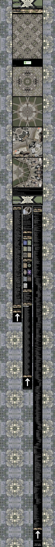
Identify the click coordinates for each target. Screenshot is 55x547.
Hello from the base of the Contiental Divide (18, 302)
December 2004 (27, 360)
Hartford (37, 301)
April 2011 (26, 321)
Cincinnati (37, 390)
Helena (37, 372)
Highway (35, 267)
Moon (37, 402)
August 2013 (26, 317)
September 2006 (27, 349)
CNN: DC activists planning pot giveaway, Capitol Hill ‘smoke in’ (18, 235)
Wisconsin (36, 419)
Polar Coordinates (38, 502)
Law (34, 274)
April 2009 (26, 333)
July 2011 (26, 319)
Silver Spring (38, 360)
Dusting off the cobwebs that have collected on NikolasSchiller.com (17, 266)
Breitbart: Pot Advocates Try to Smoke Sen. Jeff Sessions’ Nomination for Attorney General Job (18, 245)
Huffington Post (37, 464)
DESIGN (28, 8)
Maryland (36, 356)
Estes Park (37, 299)
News (35, 453)
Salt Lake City (38, 412)
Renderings (25, 189)
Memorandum (36, 447)
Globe (37, 500)
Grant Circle (38, 313)
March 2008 (26, 340)
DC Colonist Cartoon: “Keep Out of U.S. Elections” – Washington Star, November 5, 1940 (17, 291)
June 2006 (26, 351)
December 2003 (27, 366)
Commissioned (36, 241)
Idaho (35, 345)
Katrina (37, 521)
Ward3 (37, 330)
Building (35, 234)
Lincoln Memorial (39, 319)
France (39, 426)
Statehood (36, 249)
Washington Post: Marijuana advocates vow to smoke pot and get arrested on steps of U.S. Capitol (18, 233)
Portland (37, 392)
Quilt (23, 189)
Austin (37, 406)
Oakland (37, 291)
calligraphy (35, 235)
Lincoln (37, 373)
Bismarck (37, 389)
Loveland (37, 300)
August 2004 (26, 362)
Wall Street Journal (37, 479)
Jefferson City (38, 368)
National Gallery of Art (40, 320)
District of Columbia (29, 204)
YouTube (35, 526)
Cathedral (37, 304)
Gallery (35, 257)
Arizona (36, 280)
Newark (37, 376)
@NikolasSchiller (38, 207)
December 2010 (27, 323)
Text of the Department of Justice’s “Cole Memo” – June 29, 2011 (18, 285)
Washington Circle (38, 333)
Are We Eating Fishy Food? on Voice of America (17, 276)
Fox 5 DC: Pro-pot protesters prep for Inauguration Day (17, 242)
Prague (37, 436)
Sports (35, 507)
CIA (36, 415)
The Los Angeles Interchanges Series (26, 293)
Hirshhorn (39, 317)
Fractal (36, 494)
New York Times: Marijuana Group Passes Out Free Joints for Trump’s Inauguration (18, 240)
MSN (34, 450)
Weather (35, 519)
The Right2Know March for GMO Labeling (18, 280)
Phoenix (37, 281)
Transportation (36, 514)
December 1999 (27, 374)
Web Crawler (36, 523)
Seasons (35, 505)
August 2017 (26, 309)
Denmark (39, 424)
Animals (35, 221)
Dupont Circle (38, 308)
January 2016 (26, 313)
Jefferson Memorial (39, 318)
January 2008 (26, 341)
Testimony (35, 512)
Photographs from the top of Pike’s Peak (18, 301)
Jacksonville (38, 339)
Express (37, 484)
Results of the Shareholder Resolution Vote (18, 271)
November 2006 (27, 348)
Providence (37, 397)
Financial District (39, 294)
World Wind (35, 525)
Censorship (35, 238)
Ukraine (37, 443)
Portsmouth (38, 375)
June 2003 (26, 369)
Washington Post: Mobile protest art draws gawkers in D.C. (18, 279)
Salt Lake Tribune (37, 474)
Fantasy (35, 253)
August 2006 (26, 350)
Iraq (37, 431)
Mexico (37, 433)
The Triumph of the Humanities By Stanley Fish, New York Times (18, 299)
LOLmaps (25, 296)
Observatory (38, 324)
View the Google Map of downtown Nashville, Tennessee (21, 59)
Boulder (37, 298)
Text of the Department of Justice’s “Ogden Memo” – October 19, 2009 (18, 287)
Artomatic (35, 227)
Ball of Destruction (27, 298)
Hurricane (36, 520)
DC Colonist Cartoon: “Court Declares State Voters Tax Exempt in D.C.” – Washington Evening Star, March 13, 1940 (18, 282)
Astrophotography (36, 228)
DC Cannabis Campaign (38, 214)
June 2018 (26, 307)
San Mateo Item (37, 475)
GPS (34, 264)
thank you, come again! (37, 544)
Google (35, 260)
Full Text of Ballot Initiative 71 (17, 272)
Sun (36, 403)
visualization (36, 518)
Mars (37, 401)
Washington (36, 417)
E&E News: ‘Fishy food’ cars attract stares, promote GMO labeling (18, 277)
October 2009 (26, 330)
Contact (40, 204)
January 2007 (26, 347)
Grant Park (39, 347)
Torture (35, 513)
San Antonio (38, 409)
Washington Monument (39, 321)
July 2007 (26, 344)
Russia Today (37, 473)
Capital (15, 189)
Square (37, 503)
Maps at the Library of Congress (27, 300)
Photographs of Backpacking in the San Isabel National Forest (18, 303)
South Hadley (38, 362)
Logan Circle (38, 316)
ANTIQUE (26, 8)
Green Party (35, 266)
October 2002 (26, 373)
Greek (35, 265)
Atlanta (37, 343)
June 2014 (26, 315)
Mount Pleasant (38, 323)
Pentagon (37, 416)
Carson (39, 285)
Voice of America (37, 478)
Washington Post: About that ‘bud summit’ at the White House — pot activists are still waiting (18, 258)
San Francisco (38, 293)
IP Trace (35, 273)
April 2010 (26, 327)
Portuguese (35, 490)
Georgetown (38, 310)
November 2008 (27, 336)
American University (37, 303)
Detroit (37, 363)
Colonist (24, 204)
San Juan (37, 396)
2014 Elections (36, 213)
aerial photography (36, 220)
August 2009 (26, 331)
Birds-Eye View (36, 232)
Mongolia (37, 434)
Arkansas (36, 282)
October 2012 (26, 318)
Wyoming (36, 444)
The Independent (37, 476)
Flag (34, 255)
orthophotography (36, 488)
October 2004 (26, 361)
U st (37, 328)
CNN (35, 458)
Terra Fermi (25, 294)
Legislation (36, 247)
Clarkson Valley (38, 367)
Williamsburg (41, 380)
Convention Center (39, 307)
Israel (37, 432)
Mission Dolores (39, 296)
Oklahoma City (38, 391)
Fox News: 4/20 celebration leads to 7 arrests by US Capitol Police (18, 229)
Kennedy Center (38, 315)
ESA (34, 252)
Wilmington (38, 338)
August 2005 (26, 356)
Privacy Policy (33, 204)
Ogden (37, 411)
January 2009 (26, 335)
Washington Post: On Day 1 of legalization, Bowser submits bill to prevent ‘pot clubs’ (18, 264)
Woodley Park (38, 336)
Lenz (35, 495)
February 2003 (27, 371)
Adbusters (35, 219)
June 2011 (26, 320)
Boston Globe (37, 457)
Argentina (39, 439)
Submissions (36, 511)
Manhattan (39, 381)
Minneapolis (38, 364)
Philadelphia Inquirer (38, 472)
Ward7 (37, 332)
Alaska (36, 279)
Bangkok (37, 410)
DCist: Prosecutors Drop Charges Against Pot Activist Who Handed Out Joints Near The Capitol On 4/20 (18, 222)
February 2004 (27, 365)
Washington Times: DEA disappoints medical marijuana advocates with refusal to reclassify (18, 253)
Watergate (37, 335)
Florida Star (36, 461)
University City (38, 371)
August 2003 (26, 368)
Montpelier (37, 413)
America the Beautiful (18, 300)
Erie (37, 394)
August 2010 (26, 325)
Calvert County (38, 358)
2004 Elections (36, 212)
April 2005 (26, 358)
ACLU (35, 216)
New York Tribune (37, 468)
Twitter (35, 515)
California (36, 283)
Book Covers (36, 233)
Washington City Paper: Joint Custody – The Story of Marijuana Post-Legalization (18, 220)
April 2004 (26, 364)
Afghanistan (38, 421)
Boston (37, 361)
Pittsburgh (37, 395)
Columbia (37, 398)
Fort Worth (37, 408)
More (37, 501)
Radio (35, 492)
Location (19, 189)
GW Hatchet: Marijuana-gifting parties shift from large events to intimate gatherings (18, 215)
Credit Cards (36, 243)
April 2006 (26, 352)
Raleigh (37, 388)
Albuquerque (38, 377)
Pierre (37, 399)
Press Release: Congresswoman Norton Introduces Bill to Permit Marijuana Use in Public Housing (18, 211)
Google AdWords (36, 261)
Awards (35, 229)
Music (35, 451)
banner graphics (36, 230)
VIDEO (30, 8)
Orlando (37, 340)
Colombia (39, 441)
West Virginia (37, 418)
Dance (35, 245)
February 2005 (27, 359)
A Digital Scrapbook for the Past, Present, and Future (35, 6)
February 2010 (27, 328)
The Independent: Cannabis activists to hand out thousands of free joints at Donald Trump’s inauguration (18, 250)
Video (35, 517)
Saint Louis (38, 370)
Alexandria (37, 414)
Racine (37, 420)
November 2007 (27, 342)
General (35, 258)
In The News (36, 271)
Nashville (22, 189)
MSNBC (36, 466)
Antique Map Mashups (27, 295)
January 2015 (26, 314)
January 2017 (26, 311)
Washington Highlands (38, 334)
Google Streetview (36, 263)
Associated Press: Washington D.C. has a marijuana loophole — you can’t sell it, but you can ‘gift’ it (18, 217)
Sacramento (38, 292)
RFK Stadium (38, 326)
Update (35, 516)
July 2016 (26, 312)
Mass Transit (36, 446)
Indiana (36, 348)
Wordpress (35, 524)
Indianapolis (38, 349)
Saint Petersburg (38, 341)
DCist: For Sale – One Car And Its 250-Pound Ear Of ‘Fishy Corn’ (18, 226)
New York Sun (37, 467)
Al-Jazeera (36, 455)
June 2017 (26, 310)
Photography (36, 489)
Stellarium (35, 509)
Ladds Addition (39, 393)
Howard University (39, 314)
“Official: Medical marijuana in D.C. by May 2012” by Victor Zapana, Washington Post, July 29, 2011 (17, 289)
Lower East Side (40, 384)
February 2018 (27, 308)
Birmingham (38, 278)
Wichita (37, 351)
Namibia (37, 435)
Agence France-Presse (38, 454)
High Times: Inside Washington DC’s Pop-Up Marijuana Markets (18, 213)
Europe (37, 423)
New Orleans (38, 354)
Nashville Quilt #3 (17, 10)
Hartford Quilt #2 (17, 243)
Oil (34, 487)
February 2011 (27, 322)
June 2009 (26, 332)
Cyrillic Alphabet (36, 244)
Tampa (37, 342)
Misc (35, 497)
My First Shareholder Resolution (17, 273)
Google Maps (36, 262)
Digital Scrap (36, 251)
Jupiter (37, 400)
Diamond (17, 189)
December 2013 (27, 316)
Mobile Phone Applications (38, 448)
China (37, 422)
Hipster (35, 268)
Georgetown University (38, 311)
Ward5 (37, 331)
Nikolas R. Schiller (19, 204)
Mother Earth (37, 498)
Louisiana (36, 353)
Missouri (36, 366)
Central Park (40, 382)
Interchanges (39, 287)
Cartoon (35, 237)
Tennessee (28, 189)
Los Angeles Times (37, 465)
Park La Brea (40, 289)
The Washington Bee (38, 477)
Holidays (35, 269)
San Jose (37, 297)
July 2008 (26, 338)
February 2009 (27, 334)
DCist (35, 459)
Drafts (36, 242)
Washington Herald (37, 482)
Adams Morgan (38, 302)
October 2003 (26, 367)
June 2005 (26, 357)
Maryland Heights (38, 369)
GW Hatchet (36, 462)
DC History (35, 246)
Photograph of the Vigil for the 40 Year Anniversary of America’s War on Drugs (18, 294)
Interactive (35, 272)
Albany (37, 378)
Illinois (36, 346)
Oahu (37, 344)
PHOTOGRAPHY (22, 8)
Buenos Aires (40, 440)
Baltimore (37, 357)
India (37, 430)
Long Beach (39, 288)
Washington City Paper (38, 480)
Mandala (36, 496)
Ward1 (37, 329)
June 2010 (26, 326)
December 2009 (27, 329)
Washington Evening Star (38, 481)
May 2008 (26, 339)
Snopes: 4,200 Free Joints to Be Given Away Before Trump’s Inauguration (17, 248)
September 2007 (27, 343)
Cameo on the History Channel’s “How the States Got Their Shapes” (18, 297)
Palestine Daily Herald (38, 470)
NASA (35, 452)
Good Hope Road (38, 312)
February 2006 (27, 353)
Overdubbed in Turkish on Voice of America (18, 274)
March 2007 (26, 346)
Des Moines (38, 350)
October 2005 (26, 355)
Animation (35, 222)
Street (35, 510)
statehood (35, 508)
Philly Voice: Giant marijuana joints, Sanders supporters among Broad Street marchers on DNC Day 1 (18, 256)
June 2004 (26, 363)
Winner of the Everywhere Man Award (27, 301)
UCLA (38, 290)
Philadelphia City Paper (38, 471)
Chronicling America (37, 239)
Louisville (37, 352)
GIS (34, 259)
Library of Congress (37, 276)
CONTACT (33, 8)
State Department (38, 327)
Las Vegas (37, 374)
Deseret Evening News (38, 460)
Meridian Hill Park (38, 322)
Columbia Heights (38, 306)
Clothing (35, 240)
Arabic (35, 225)
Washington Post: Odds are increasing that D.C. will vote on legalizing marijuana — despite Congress (18, 269)
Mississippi (36, 365)
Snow (35, 522)
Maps (35, 248)
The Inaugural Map (27, 297)
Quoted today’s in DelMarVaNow (17, 267)
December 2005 (27, 354)
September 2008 (27, 337)
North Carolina (37, 387)
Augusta (37, 355)
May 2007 (26, 345)
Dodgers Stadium (39, 286)
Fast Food (35, 254)
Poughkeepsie (38, 386)
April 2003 (26, 370)
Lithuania (39, 427)
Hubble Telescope (36, 270)
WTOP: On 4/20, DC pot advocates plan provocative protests (18, 231)
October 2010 (26, 324)
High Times (36, 463)
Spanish (35, 506)
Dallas (37, 407)
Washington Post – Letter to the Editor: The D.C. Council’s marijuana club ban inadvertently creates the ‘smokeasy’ (17, 261)
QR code (35, 491)
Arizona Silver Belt (37, 456)
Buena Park (38, 284)
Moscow (39, 437)
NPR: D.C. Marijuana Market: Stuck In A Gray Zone (17, 224)
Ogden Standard (37, 469)
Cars (34, 236)
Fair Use (36, 204)
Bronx (39, 379)
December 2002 (27, 372)
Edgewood (37, 309)
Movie (35, 449)
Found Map (35, 256)
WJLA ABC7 (36, 485)
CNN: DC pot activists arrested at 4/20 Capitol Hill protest (18, 227)
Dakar (38, 438)
